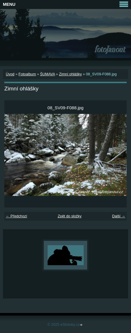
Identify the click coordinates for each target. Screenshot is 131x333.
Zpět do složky (70, 216)
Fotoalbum (27, 74)
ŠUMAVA (47, 74)
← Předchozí (16, 216)
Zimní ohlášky (70, 74)
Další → (118, 216)
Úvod (10, 74)
